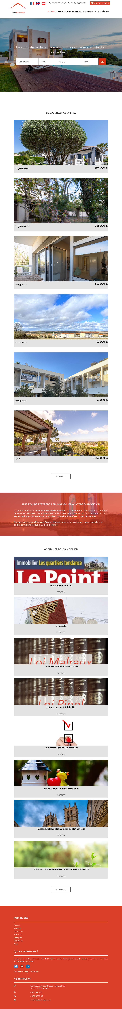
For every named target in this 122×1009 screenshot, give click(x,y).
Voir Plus (61, 476)
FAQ (108, 11)
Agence (59, 11)
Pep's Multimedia (32, 972)
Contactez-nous (100, 3)
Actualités (100, 11)
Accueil (51, 11)
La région (89, 11)
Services (79, 11)
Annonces (69, 11)
